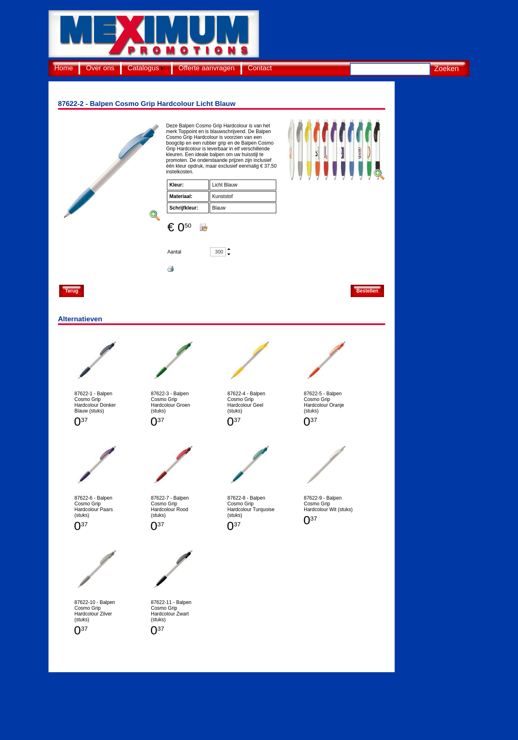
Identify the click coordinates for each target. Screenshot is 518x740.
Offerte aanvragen (206, 68)
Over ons (100, 68)
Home (63, 68)
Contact (260, 68)
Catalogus (143, 68)
